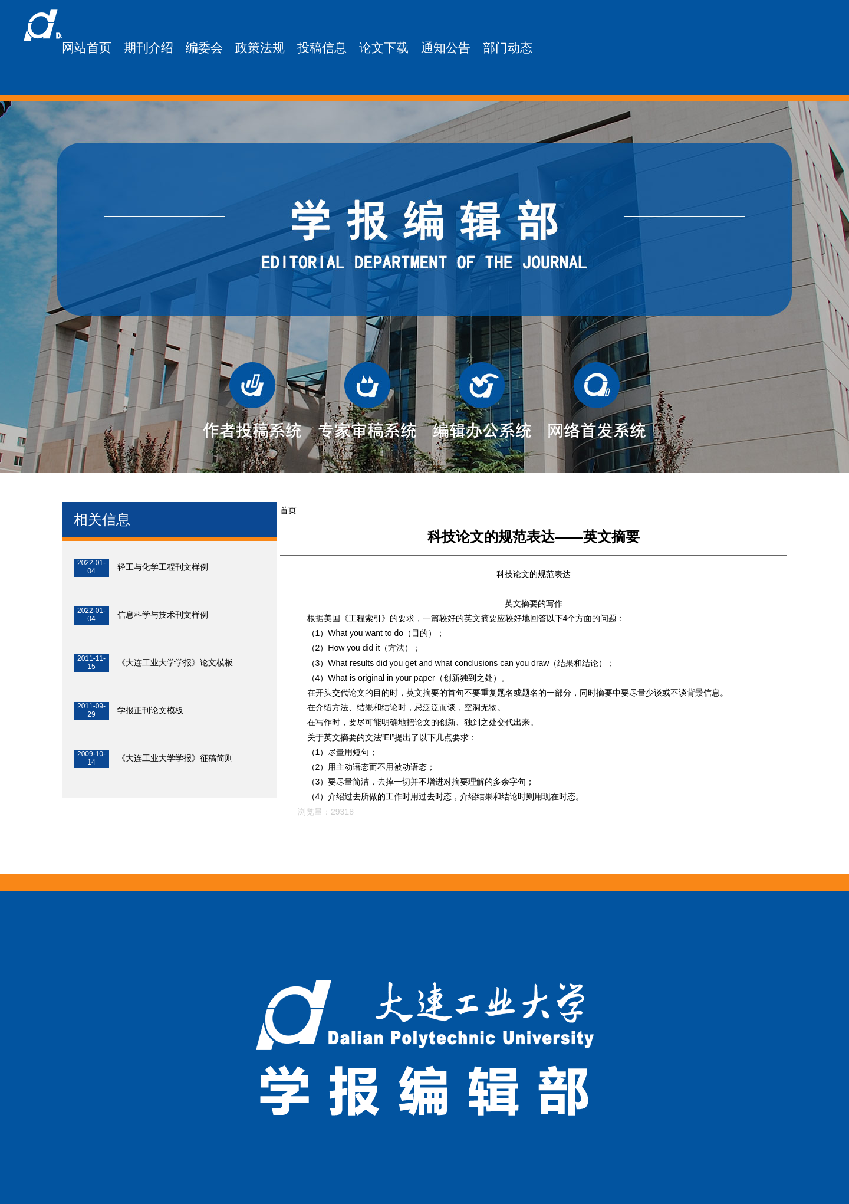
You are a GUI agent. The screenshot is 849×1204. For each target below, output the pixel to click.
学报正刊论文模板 (150, 710)
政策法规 (260, 47)
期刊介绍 (148, 47)
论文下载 (384, 47)
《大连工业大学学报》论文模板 (175, 662)
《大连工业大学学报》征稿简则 (175, 758)
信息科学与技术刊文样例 (162, 614)
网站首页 (86, 47)
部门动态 (507, 47)
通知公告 (445, 47)
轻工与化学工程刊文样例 (162, 567)
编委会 (204, 47)
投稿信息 (322, 47)
